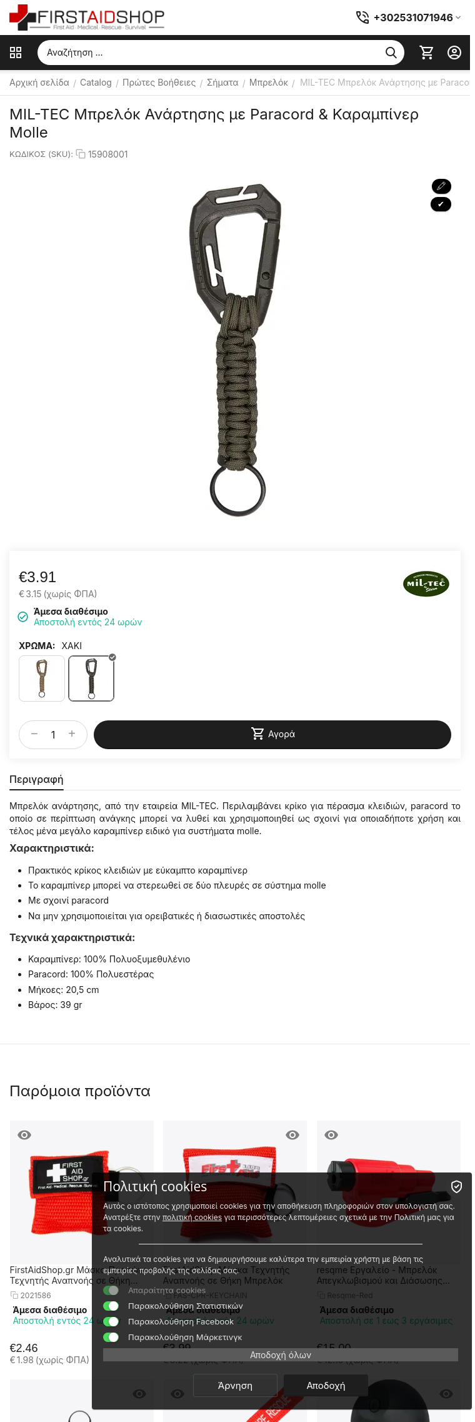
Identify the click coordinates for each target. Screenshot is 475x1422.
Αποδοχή (325, 1385)
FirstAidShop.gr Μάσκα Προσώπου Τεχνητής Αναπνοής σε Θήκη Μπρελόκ (81, 1275)
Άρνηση (235, 1385)
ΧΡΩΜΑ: (37, 645)
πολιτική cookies (192, 1217)
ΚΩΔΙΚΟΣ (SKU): (41, 154)
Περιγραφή (36, 779)
